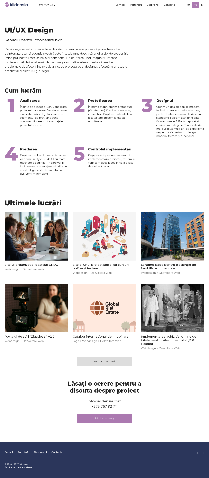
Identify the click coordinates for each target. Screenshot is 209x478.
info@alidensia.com (105, 401)
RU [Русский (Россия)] (188, 5)
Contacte (169, 4)
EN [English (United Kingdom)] (202, 5)
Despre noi (152, 4)
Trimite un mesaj (104, 418)
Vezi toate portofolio (104, 361)
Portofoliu (136, 4)
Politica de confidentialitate (18, 467)
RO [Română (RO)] (195, 5)
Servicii (120, 4)
